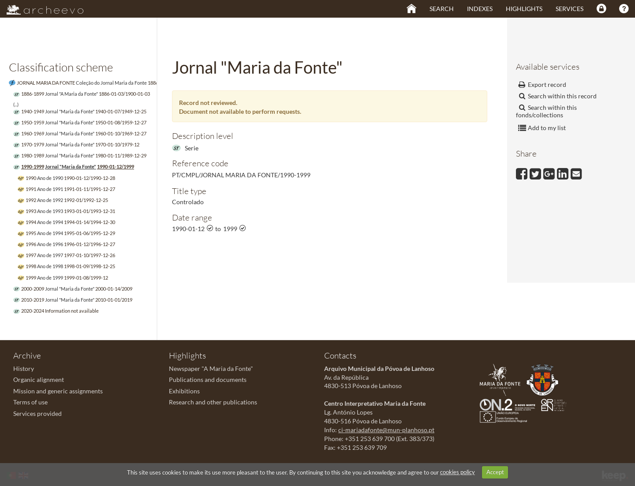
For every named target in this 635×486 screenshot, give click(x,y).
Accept (495, 471)
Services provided (37, 413)
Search (442, 8)
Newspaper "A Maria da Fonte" (211, 368)
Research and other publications (213, 402)
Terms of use (30, 402)
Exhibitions (184, 391)
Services (569, 8)
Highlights (524, 8)
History (23, 368)
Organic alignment (38, 379)
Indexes (480, 8)
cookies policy (457, 471)
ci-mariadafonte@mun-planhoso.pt (386, 430)
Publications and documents (208, 379)
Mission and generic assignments (58, 391)
